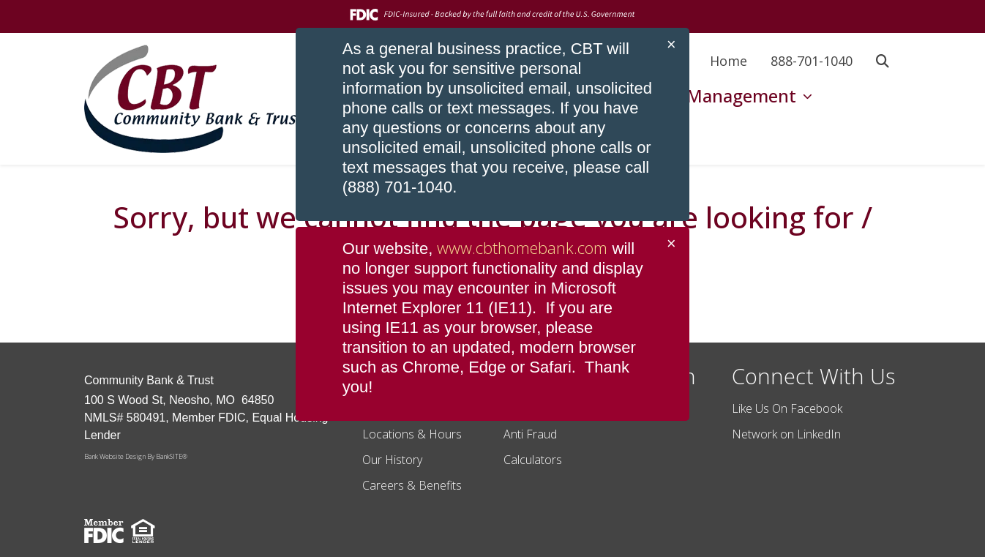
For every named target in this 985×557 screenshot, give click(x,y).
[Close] (671, 44)
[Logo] (194, 99)
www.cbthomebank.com (522, 247)
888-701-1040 (812, 61)
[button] (882, 61)
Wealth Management (712, 95)
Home (728, 61)
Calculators (532, 460)
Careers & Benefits (412, 485)
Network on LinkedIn (786, 434)
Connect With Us (813, 376)
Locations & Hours (412, 434)
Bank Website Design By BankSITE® (135, 456)
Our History (392, 460)
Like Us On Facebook (787, 408)
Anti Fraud (530, 434)
